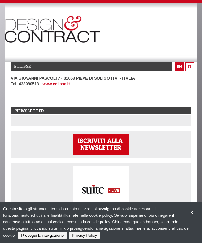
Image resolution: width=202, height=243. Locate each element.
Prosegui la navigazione (42, 235)
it (189, 66)
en (179, 66)
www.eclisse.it (56, 83)
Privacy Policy (84, 235)
